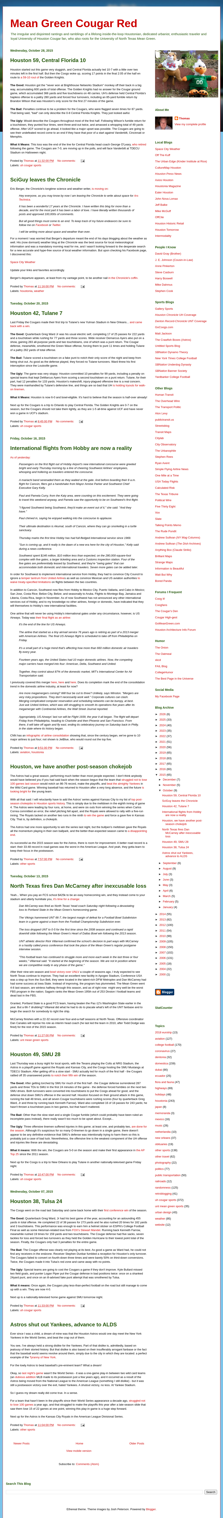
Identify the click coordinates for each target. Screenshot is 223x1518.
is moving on (100, 188)
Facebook (42, 225)
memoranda (162, 1113)
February (169, 901)
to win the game (94, 815)
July (166, 874)
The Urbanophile (165, 450)
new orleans (162, 1137)
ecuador (160, 1075)
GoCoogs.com (164, 327)
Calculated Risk (165, 487)
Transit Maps (163, 432)
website (160, 1224)
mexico (159, 1119)
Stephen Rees (164, 456)
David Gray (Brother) (168, 253)
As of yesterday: (20, 457)
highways (161, 1088)
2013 (163, 919)
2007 (163, 952)
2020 (163, 747)
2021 (163, 741)
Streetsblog (162, 425)
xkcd (158, 660)
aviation (25, 752)
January (168, 907)
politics (159, 1169)
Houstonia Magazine (168, 186)
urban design (163, 1212)
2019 (163, 752)
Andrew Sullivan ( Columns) (177, 537)
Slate (158, 518)
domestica (161, 1063)
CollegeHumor (164, 672)
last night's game (32, 1373)
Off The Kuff (162, 155)
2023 (163, 730)
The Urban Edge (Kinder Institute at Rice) (181, 161)
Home (79, 1443)
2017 (163, 763)
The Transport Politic (168, 407)
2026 (163, 714)
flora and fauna (164, 1082)
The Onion (161, 647)
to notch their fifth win (64, 1075)
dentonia (160, 1057)
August (167, 868)
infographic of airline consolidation (47, 735)
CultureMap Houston (168, 167)
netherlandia (163, 1131)
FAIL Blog (161, 666)
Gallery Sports (164, 308)
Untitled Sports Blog (167, 345)
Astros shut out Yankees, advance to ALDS (63, 1324)
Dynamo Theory (171, 352)
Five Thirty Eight (165, 506)
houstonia (26, 291)
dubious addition (25, 1377)
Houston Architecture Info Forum (175, 629)
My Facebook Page (167, 696)
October (168, 790)
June (166, 879)
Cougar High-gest (166, 617)
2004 (163, 969)
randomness (163, 1187)
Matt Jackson (163, 333)
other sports (27, 863)
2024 (163, 725)
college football (164, 1044)
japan (158, 1106)
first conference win (116, 1210)
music (158, 1125)
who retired (139, 144)
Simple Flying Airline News (171, 469)
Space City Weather (22, 262)
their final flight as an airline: (53, 617)
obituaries (161, 1144)
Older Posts (136, 1443)
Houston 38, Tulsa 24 (36, 1201)
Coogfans (161, 605)
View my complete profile (190, 124)
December (170, 779)
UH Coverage (175, 314)
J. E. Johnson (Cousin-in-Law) (174, 260)
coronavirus (162, 1051)
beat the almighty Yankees (123, 783)
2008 (163, 947)
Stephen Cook (164, 291)
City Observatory (165, 444)
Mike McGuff (163, 211)
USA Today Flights (166, 481)
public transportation (168, 1175)
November (170, 785)
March (167, 896)
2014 (163, 914)
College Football (176, 358)
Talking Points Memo (168, 525)
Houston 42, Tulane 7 (36, 313)
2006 (163, 958)
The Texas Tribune (166, 494)
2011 (163, 930)
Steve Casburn (164, 272)
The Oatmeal (163, 653)
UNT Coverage (181, 321)
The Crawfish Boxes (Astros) (173, 339)
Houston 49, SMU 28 (35, 1054)
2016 (163, 769)
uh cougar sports (30, 165)
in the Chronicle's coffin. (123, 278)
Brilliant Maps (163, 556)
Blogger (150, 1509)
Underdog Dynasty (173, 364)
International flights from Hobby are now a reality (71, 448)
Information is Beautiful (169, 568)
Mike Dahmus (163, 284)
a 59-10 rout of (30, 77)
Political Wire (163, 500)
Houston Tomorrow (167, 229)
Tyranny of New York (43, 1357)
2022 (163, 736)
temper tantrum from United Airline (42, 578)
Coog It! (160, 598)
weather (39, 291)
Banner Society (171, 370)
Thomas (184, 118)
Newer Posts (22, 1443)
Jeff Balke (161, 204)
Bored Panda (163, 581)
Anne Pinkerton (164, 266)
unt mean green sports (34, 1040)
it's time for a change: (66, 899)
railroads (160, 1181)
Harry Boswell (163, 278)
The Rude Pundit (165, 531)
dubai (158, 1069)
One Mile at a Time (167, 475)
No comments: (66, 160)
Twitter (56, 225)
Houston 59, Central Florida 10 (48, 60)
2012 (163, 925)
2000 (163, 974)
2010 (163, 936)
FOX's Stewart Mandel (86, 1230)
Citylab (159, 438)
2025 (163, 719)
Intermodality (163, 235)
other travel (162, 1156)
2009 (163, 941)
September (170, 863)
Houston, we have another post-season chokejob (71, 766)
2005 (163, 963)
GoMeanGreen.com (167, 623)
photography (163, 1162)
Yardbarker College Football (172, 377)
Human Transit (164, 394)
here (54, 682)
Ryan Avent (162, 463)
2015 (163, 774)
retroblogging (163, 1193)
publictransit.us (164, 419)
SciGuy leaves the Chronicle (45, 180)
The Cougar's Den (166, 611)
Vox (157, 512)
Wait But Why (163, 574)
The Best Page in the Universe (174, 678)
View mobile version (78, 1450)
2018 (163, 758)
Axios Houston (164, 180)
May (166, 885)
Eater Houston (164, 192)
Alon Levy (161, 413)
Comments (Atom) (87, 1464)
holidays (160, 1094)
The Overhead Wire (167, 401)
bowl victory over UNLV (64, 971)
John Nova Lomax (166, 198)
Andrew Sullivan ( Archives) (178, 543)
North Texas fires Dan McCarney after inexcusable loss (78, 886)
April (166, 890)
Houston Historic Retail (169, 223)
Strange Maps (164, 562)
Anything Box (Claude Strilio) (173, 550)
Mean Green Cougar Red (73, 23)
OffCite (159, 217)
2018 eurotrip (163, 1032)
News (168, 173)
